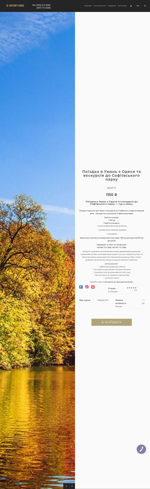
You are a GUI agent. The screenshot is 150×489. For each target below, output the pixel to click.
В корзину (111, 322)
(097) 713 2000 (44, 8)
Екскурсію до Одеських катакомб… (119, 282)
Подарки (112, 6)
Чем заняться (100, 6)
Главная (88, 6)
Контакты (122, 6)
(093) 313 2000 (43, 5)
